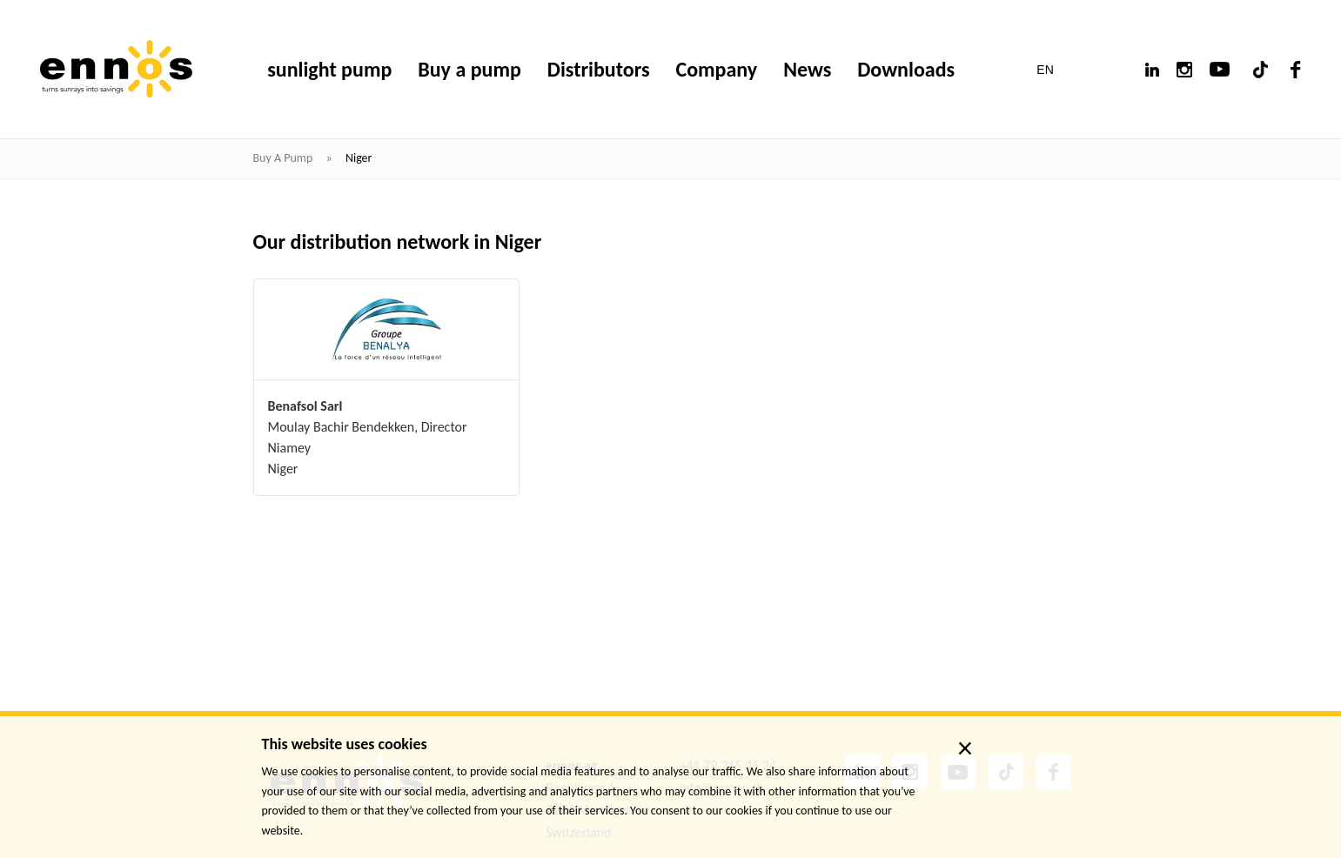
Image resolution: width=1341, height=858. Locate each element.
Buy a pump (284, 158)
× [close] (965, 748)
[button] (1056, 69)
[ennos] (116, 69)
